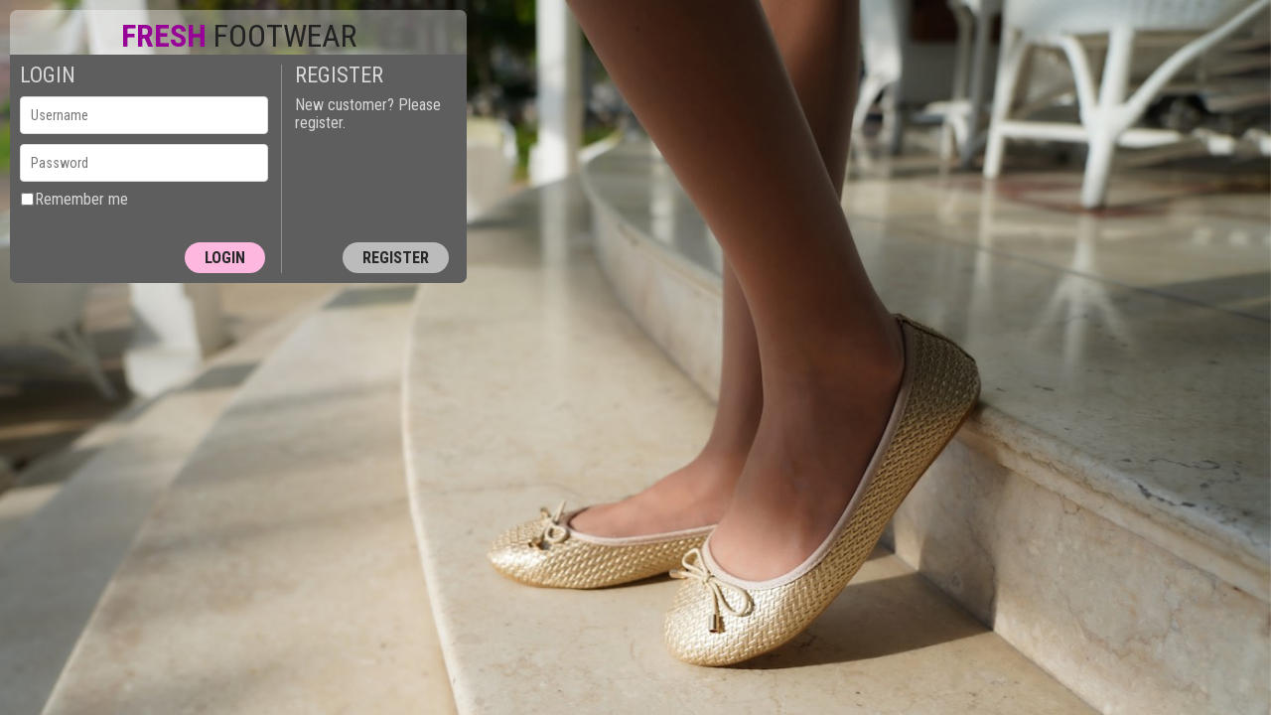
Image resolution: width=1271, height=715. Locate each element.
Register (395, 257)
